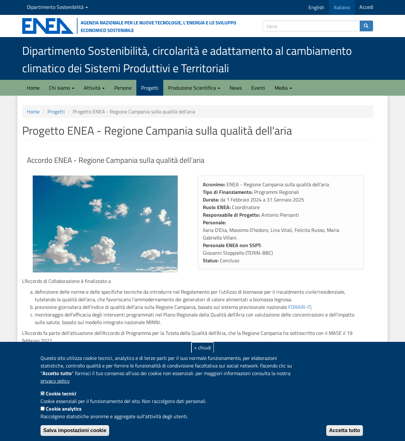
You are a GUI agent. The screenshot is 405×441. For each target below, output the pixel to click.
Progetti (150, 88)
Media (283, 88)
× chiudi (202, 347)
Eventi (258, 88)
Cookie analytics (64, 408)
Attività (94, 88)
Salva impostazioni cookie (74, 430)
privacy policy (55, 381)
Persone (123, 88)
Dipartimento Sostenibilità (57, 7)
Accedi (366, 7)
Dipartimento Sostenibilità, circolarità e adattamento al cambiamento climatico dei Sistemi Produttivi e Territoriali (187, 59)
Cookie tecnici (61, 393)
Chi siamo (61, 88)
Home (33, 88)
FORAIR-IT (299, 307)
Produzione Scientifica (194, 88)
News (236, 88)
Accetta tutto (344, 430)
